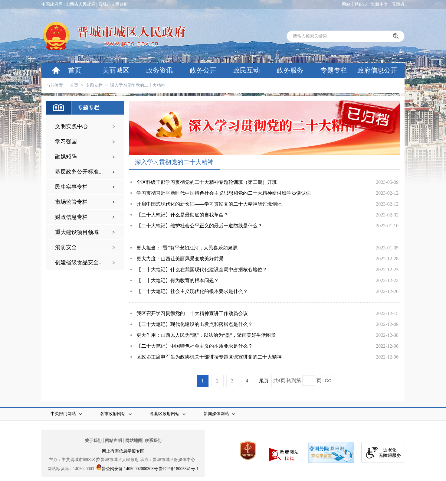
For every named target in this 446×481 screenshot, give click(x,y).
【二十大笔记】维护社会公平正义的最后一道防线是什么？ (199, 225)
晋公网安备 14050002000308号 (130, 468)
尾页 (264, 380)
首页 (74, 70)
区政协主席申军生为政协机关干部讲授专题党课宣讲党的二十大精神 (209, 356)
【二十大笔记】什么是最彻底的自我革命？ (182, 214)
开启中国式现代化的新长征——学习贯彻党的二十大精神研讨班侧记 (209, 203)
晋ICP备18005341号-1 (178, 468)
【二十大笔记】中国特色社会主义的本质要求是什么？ (194, 346)
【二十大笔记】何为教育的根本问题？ (177, 280)
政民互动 (246, 70)
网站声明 (113, 440)
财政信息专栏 (71, 217)
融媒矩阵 (66, 157)
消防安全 (66, 247)
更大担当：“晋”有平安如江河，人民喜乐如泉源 (187, 247)
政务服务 (290, 70)
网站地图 (133, 440)
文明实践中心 (71, 126)
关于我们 (93, 440)
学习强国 (66, 141)
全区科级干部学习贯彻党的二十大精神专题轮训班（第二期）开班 (206, 182)
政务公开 (203, 70)
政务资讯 (159, 70)
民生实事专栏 (71, 187)
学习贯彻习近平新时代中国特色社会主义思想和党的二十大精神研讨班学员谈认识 (223, 193)
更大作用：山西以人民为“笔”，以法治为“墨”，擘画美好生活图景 (206, 335)
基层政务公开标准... (79, 172)
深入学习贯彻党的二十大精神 (137, 85)
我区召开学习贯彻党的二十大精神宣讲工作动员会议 (192, 313)
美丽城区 (116, 70)
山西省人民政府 (80, 4)
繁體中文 (379, 4)
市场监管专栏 (71, 202)
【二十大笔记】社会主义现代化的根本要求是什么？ (192, 291)
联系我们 (153, 440)
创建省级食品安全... (79, 262)
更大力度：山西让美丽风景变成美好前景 (180, 258)
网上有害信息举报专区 (123, 451)
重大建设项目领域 (77, 232)
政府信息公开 (377, 70)
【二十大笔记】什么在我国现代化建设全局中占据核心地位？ (201, 269)
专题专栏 (333, 70)
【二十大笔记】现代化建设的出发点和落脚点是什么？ (194, 324)
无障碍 (398, 4)
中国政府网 (52, 4)
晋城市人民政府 (113, 4)
